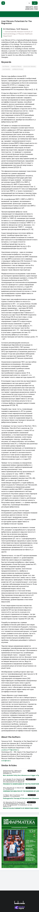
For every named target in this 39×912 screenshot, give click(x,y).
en (35, 3)
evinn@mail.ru (6, 761)
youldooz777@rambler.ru (10, 750)
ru (29, 3)
